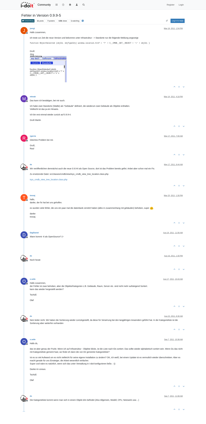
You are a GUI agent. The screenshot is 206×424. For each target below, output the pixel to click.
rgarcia (33, 136)
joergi (32, 28)
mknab (33, 97)
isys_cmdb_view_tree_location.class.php (48, 179)
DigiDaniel (34, 233)
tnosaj (32, 196)
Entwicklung (28, 21)
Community (44, 4)
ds (31, 165)
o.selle (32, 279)
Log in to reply (177, 21)
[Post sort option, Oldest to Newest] (166, 21)
